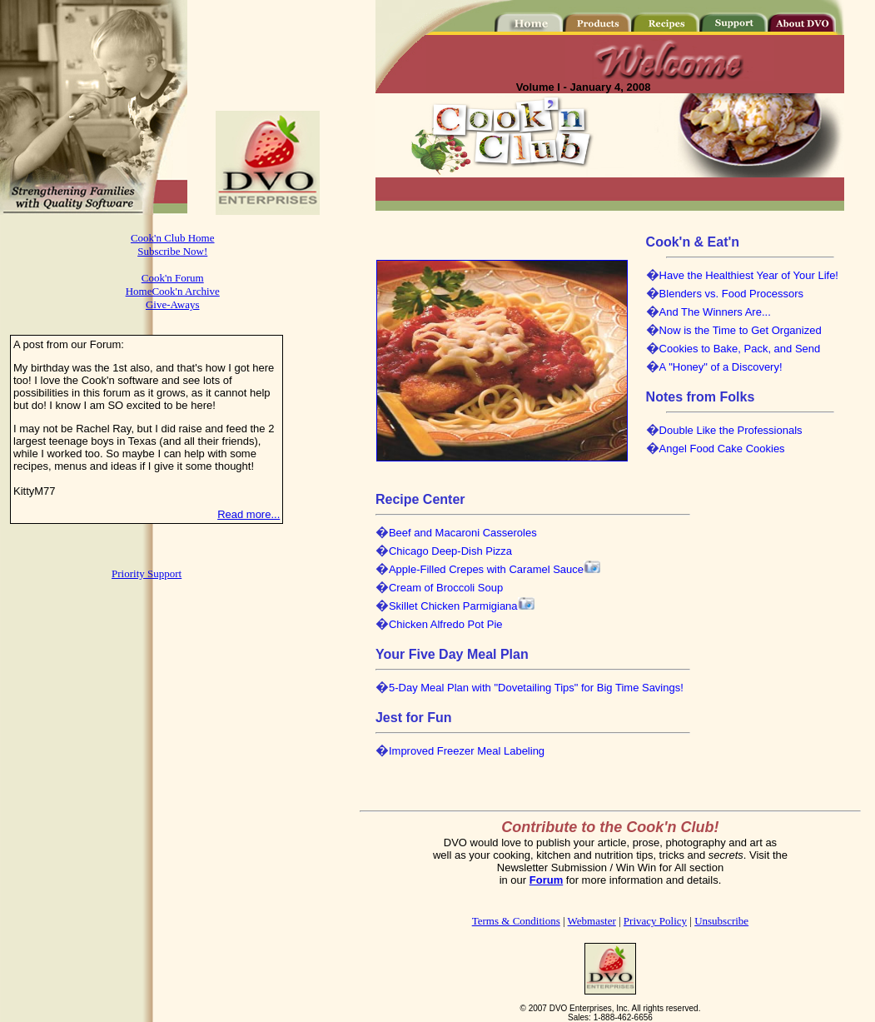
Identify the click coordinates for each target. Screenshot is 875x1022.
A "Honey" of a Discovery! (721, 367)
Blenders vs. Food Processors (731, 293)
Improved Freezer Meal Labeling (466, 751)
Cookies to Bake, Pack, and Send (740, 348)
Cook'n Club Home (173, 238)
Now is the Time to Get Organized (740, 330)
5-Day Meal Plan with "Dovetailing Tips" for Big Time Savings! (536, 687)
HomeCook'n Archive (173, 291)
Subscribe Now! (172, 251)
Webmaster (592, 921)
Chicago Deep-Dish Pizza (450, 551)
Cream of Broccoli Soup (446, 587)
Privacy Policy (655, 921)
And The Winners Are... (715, 312)
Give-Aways (173, 304)
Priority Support (146, 573)
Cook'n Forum (173, 278)
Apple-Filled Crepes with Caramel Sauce (486, 569)
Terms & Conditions (516, 921)
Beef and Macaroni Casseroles (463, 532)
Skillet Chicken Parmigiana (453, 606)
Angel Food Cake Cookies (722, 448)
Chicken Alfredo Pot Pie (446, 624)
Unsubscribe (721, 921)
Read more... (248, 514)
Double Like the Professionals (731, 430)
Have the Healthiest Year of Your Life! (748, 275)
